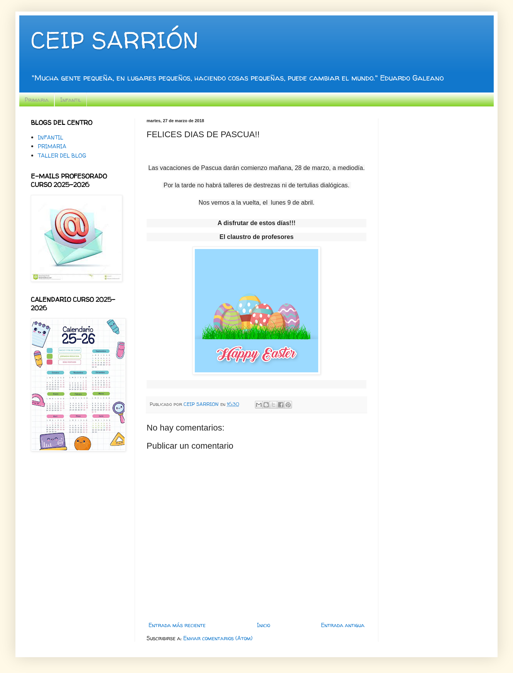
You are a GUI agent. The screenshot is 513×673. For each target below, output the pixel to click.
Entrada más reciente (177, 625)
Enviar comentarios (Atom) (218, 638)
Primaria (37, 99)
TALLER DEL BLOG (62, 155)
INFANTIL (50, 137)
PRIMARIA (52, 146)
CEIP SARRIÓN (114, 40)
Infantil (70, 99)
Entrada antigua (342, 625)
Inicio (263, 625)
